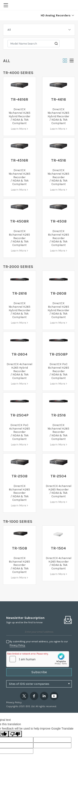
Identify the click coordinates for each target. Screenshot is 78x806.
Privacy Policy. (17, 645)
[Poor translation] (15, 734)
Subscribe (39, 672)
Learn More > (19, 129)
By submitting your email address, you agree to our (39, 643)
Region (72, 5)
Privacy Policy (14, 702)
